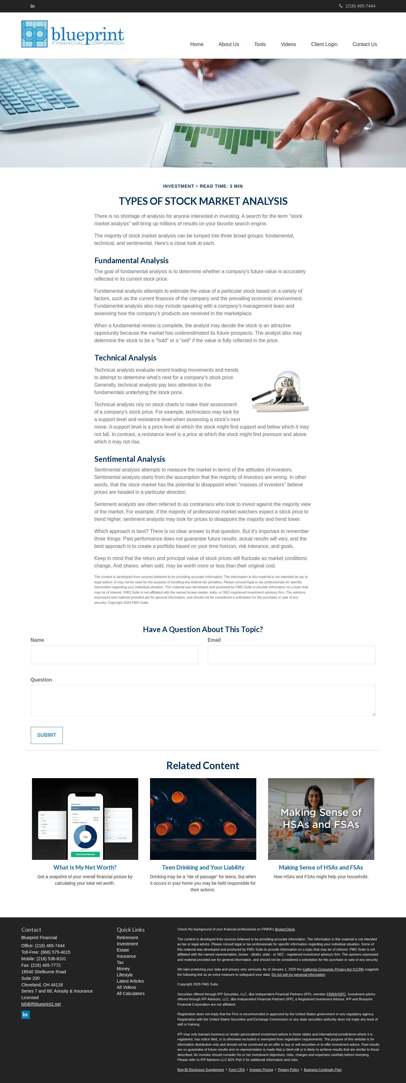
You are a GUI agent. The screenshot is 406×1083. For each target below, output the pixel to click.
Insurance (126, 956)
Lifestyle (125, 974)
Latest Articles (130, 981)
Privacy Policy (288, 1070)
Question (41, 679)
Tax (120, 962)
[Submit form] (47, 735)
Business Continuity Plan (323, 1070)
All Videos (126, 987)
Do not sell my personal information (298, 974)
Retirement (127, 937)
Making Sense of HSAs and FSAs (321, 867)
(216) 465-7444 (357, 5)
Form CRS (237, 1070)
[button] (227, 35)
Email (214, 640)
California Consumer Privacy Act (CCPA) (333, 969)
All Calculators (130, 993)
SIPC (342, 994)
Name (37, 640)
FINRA (332, 994)
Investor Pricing (261, 1070)
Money (123, 968)
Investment (127, 943)
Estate (123, 950)
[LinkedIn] (32, 6)
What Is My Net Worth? (84, 867)
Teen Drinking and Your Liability (203, 867)
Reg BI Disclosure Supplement (200, 1070)
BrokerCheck (285, 929)
